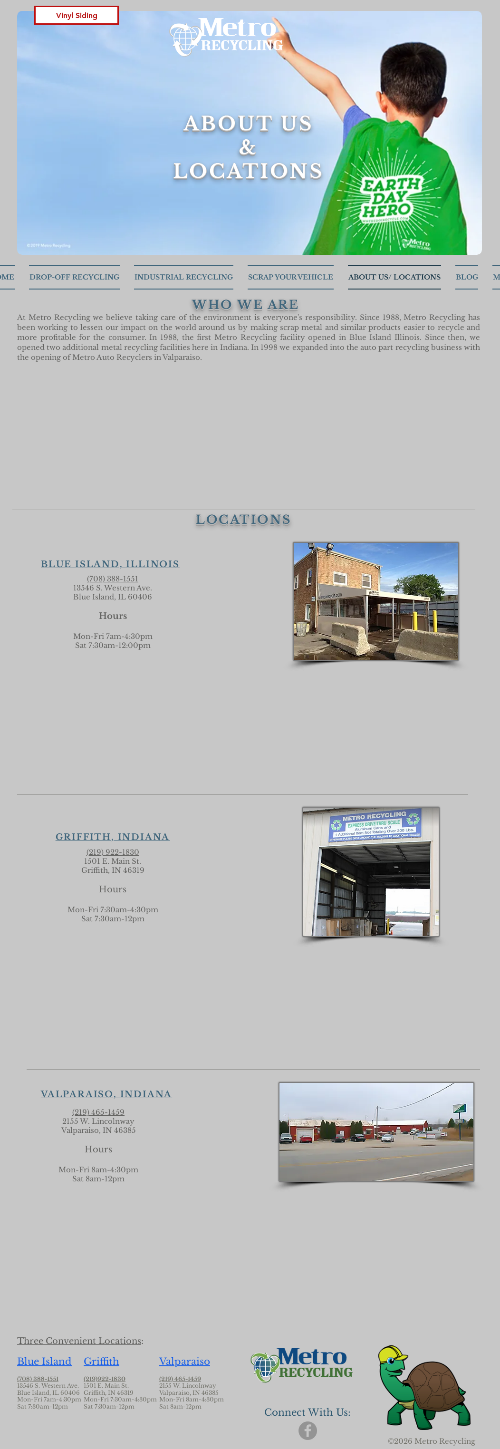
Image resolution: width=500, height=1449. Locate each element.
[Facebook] (307, 1430)
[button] (76, 15)
